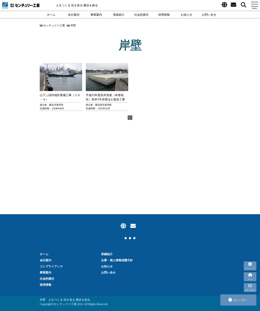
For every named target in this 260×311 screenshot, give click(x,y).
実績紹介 (119, 14)
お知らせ (186, 14)
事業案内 (96, 14)
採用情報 (164, 14)
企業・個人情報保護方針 (117, 260)
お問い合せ (209, 14)
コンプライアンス (51, 266)
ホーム (51, 14)
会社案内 (73, 14)
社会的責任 (141, 14)
